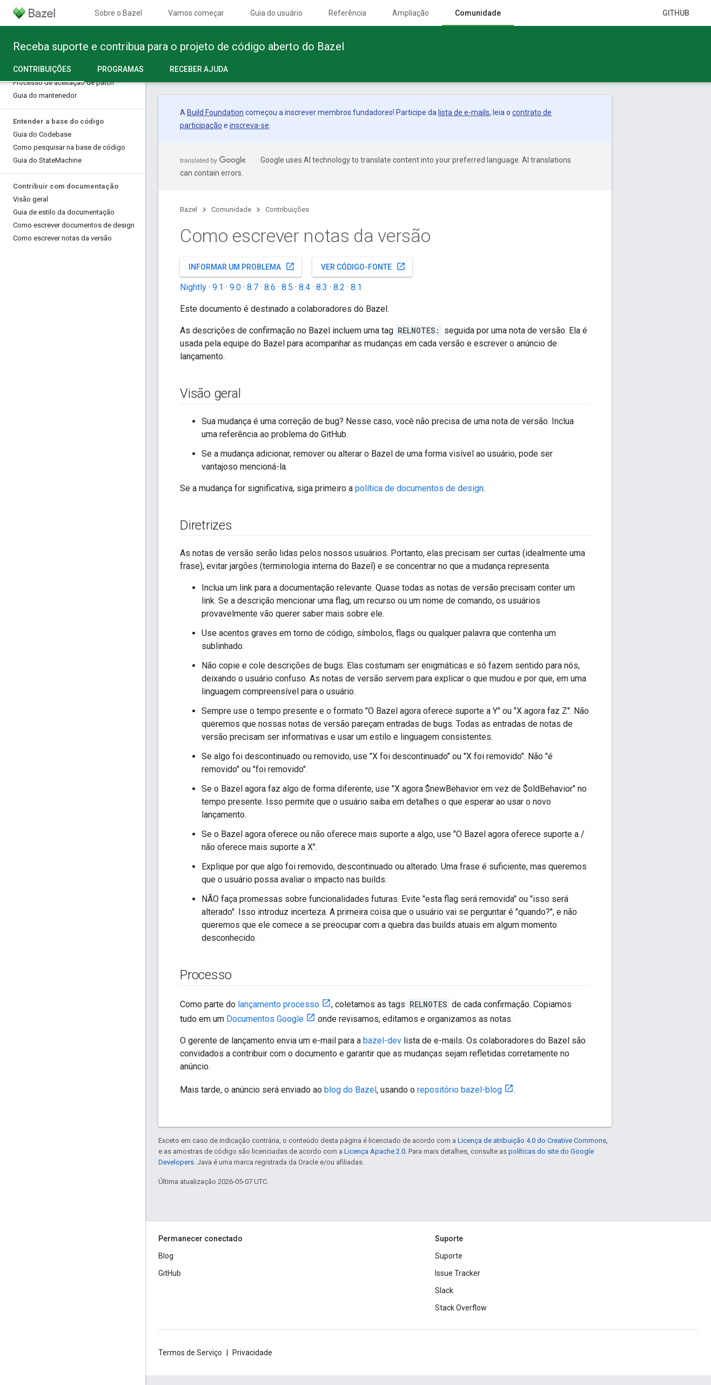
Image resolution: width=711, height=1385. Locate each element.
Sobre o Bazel (118, 13)
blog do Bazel (350, 1090)
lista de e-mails (463, 112)
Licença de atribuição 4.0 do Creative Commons (532, 1140)
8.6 (270, 287)
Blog (165, 1256)
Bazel (188, 209)
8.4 (304, 287)
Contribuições (287, 209)
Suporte (448, 1256)
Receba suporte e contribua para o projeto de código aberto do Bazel (178, 46)
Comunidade (231, 209)
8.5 (287, 287)
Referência (347, 13)
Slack (444, 1290)
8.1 (356, 287)
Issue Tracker (457, 1273)
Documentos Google (265, 1019)
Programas (120, 69)
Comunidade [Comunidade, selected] (478, 13)
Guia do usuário (276, 13)
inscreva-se (249, 125)
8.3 (321, 287)
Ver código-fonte (363, 266)
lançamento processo (278, 1004)
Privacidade (252, 1352)
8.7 (252, 287)
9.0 (235, 287)
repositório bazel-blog (459, 1090)
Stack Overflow (461, 1307)
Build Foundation (215, 112)
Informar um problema (242, 266)
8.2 (339, 287)
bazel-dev (382, 1040)
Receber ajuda (199, 69)
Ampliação (410, 13)
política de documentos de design (419, 488)
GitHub (675, 13)
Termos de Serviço (190, 1352)
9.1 (218, 287)
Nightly (193, 287)
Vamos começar (196, 13)
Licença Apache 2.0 (374, 1151)
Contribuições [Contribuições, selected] (42, 69)
